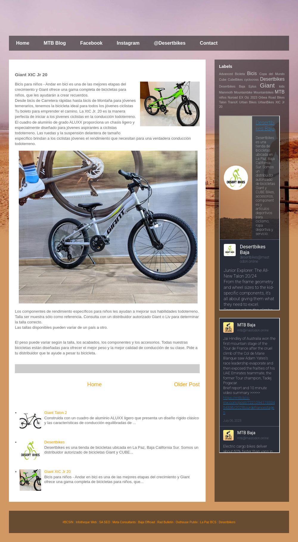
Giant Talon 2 (55, 412)
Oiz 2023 (250, 97)
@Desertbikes (169, 43)
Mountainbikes (264, 92)
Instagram (128, 43)
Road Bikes (276, 97)
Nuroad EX (235, 97)
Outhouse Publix (187, 522)
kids (282, 86)
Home (22, 43)
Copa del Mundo (272, 74)
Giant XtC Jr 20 (57, 471)
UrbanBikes (266, 102)
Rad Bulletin (165, 522)
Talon (222, 102)
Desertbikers (227, 522)
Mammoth (226, 92)
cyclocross (251, 79)
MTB (280, 91)
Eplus (252, 86)
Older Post (187, 384)
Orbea (263, 97)
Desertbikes (54, 442)
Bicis (252, 73)
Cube (222, 79)
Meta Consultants (124, 522)
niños (222, 97)
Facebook (91, 43)
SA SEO (104, 522)
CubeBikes (235, 79)
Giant (267, 85)
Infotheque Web (86, 522)
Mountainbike (243, 92)
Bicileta (240, 74)
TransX (233, 102)
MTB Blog (55, 43)
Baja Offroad (146, 522)
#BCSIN (68, 522)
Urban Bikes (248, 102)
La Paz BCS (208, 522)
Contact (209, 43)
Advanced (226, 74)
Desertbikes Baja (232, 86)
